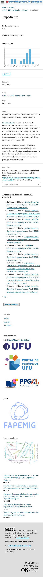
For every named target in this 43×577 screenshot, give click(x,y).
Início (4, 8)
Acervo (11, 8)
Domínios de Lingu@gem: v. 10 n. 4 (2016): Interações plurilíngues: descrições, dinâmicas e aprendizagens (23, 269)
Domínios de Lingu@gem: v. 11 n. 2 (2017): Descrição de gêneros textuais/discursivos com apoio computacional (23, 280)
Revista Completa (31, 202)
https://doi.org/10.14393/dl (18, 340)
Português (7, 325)
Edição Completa (31, 237)
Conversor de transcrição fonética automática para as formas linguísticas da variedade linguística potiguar (20, 496)
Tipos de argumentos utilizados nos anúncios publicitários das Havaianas (20, 513)
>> (10, 297)
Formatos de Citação (11, 185)
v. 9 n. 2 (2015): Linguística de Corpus (15, 10)
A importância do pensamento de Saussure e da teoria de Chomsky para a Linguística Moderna (20, 477)
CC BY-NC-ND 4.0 (8, 122)
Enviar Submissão (11, 304)
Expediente (29, 245)
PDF (7, 74)
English (6, 318)
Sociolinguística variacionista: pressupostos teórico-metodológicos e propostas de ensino (20, 487)
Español (6, 322)
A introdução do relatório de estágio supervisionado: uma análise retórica (17, 505)
